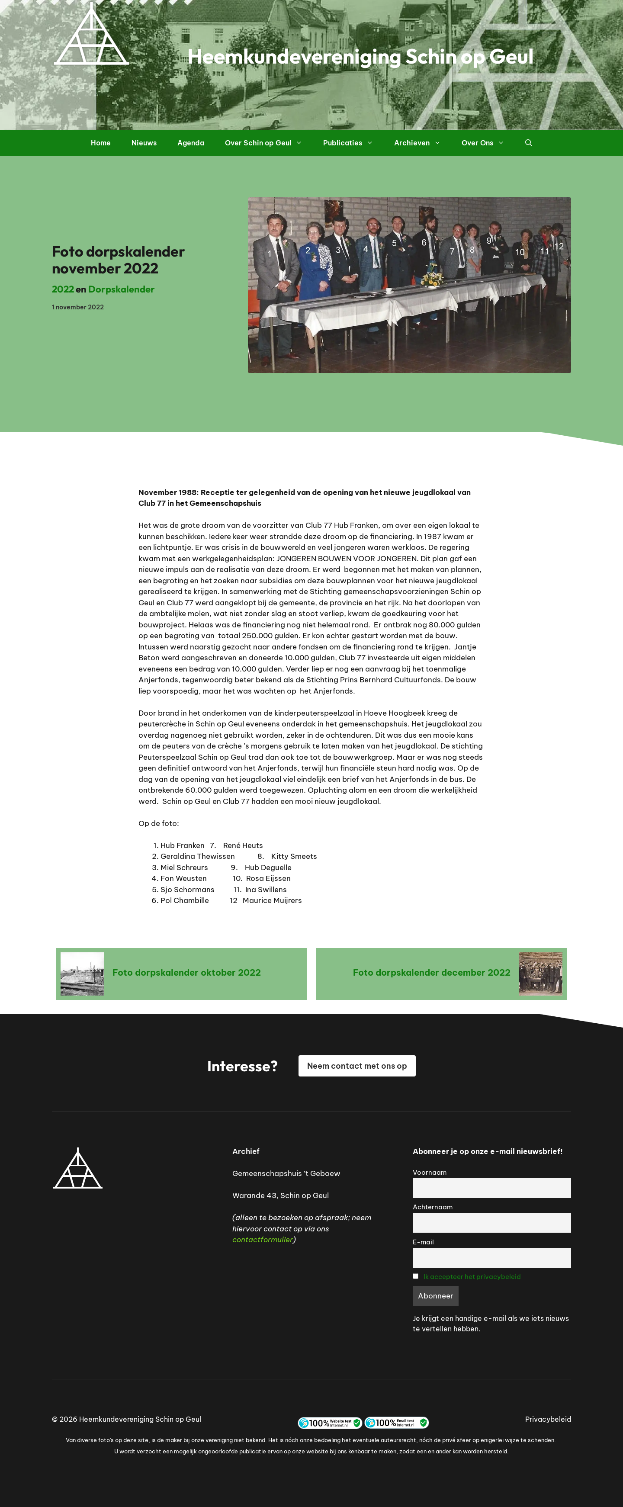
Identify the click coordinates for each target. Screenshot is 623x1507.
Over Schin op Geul (269, 143)
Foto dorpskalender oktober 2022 (186, 972)
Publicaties (353, 143)
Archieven (422, 143)
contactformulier (262, 1239)
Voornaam (429, 1172)
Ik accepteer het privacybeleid (472, 1276)
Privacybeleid (548, 1419)
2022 (63, 289)
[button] (529, 143)
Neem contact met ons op (357, 1066)
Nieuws (144, 142)
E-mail (423, 1242)
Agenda (190, 142)
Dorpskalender (121, 289)
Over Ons (488, 143)
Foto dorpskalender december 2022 (432, 972)
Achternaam (433, 1207)
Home (101, 142)
